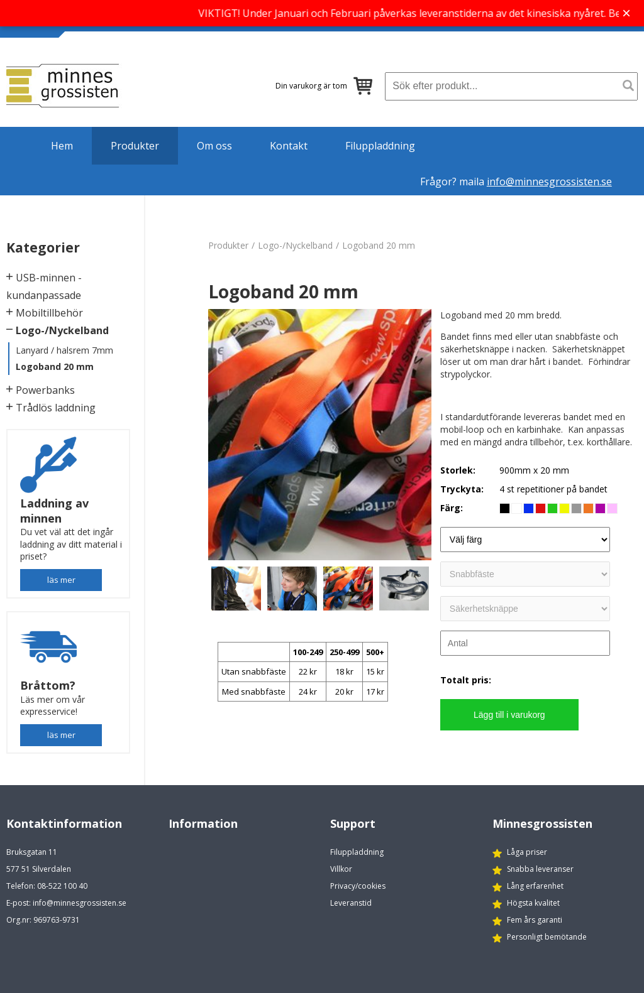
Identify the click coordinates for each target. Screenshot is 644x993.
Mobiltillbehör (49, 313)
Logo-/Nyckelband (62, 330)
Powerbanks (45, 390)
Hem (62, 146)
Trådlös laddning (56, 408)
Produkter (135, 146)
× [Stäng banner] (626, 12)
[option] (319, 434)
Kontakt (289, 146)
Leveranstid (351, 903)
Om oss (214, 146)
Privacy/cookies (358, 886)
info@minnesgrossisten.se (549, 181)
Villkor (341, 869)
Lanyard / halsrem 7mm (64, 350)
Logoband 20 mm (55, 366)
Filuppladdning (380, 146)
